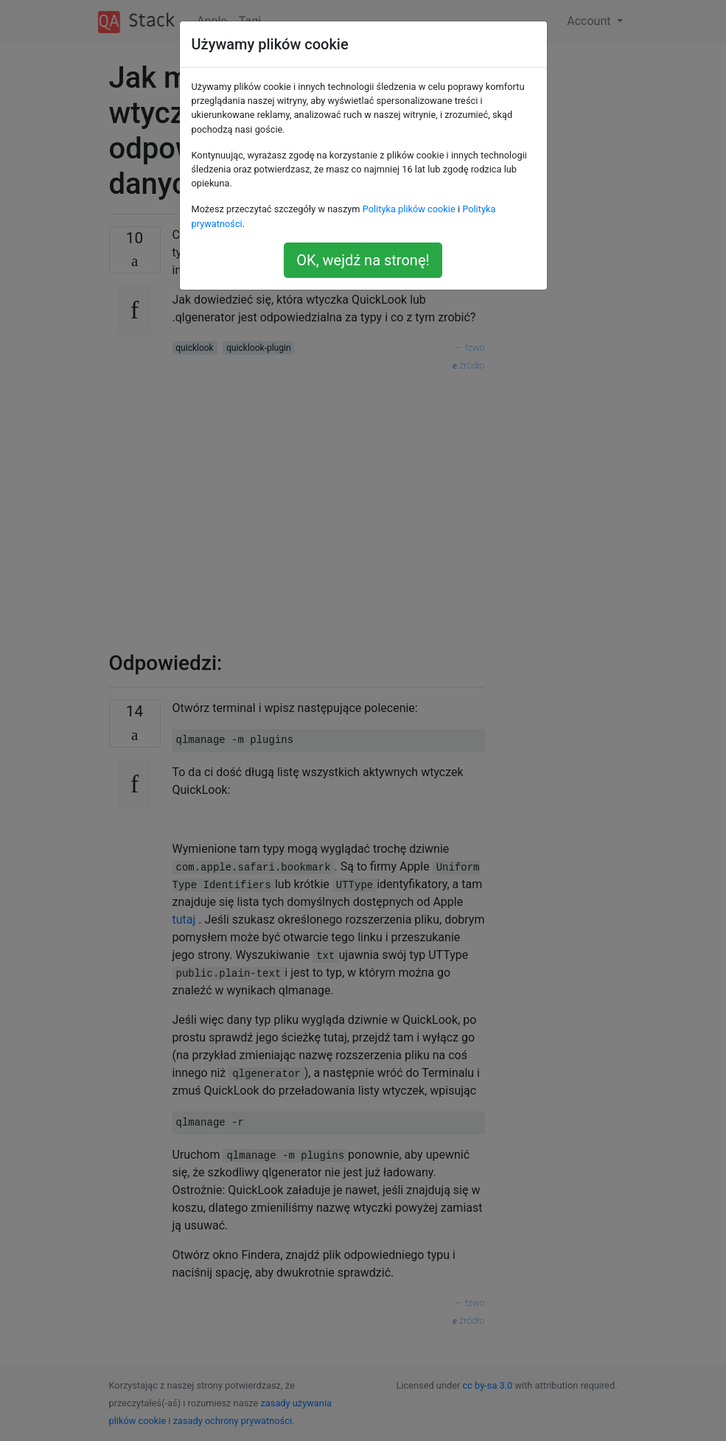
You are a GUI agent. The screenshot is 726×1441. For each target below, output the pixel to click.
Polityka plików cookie (409, 208)
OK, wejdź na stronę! (362, 260)
